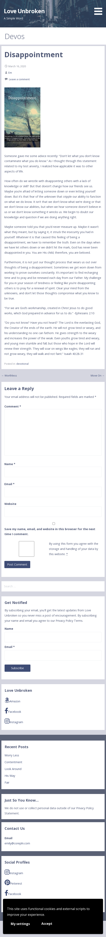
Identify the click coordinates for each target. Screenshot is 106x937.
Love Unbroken (24, 11)
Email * (10, 647)
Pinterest (13, 883)
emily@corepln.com (17, 843)
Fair (7, 782)
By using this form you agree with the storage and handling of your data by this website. (73, 549)
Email (9, 484)
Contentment (13, 762)
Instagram (14, 721)
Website (10, 504)
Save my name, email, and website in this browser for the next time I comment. (49, 531)
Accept (46, 923)
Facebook (13, 711)
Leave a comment (19, 79)
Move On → (98, 375)
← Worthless (9, 375)
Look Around (13, 769)
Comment (12, 406)
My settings (20, 924)
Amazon (12, 700)
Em (10, 72)
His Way (10, 776)
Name (9, 464)
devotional (22, 363)
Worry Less (12, 755)
